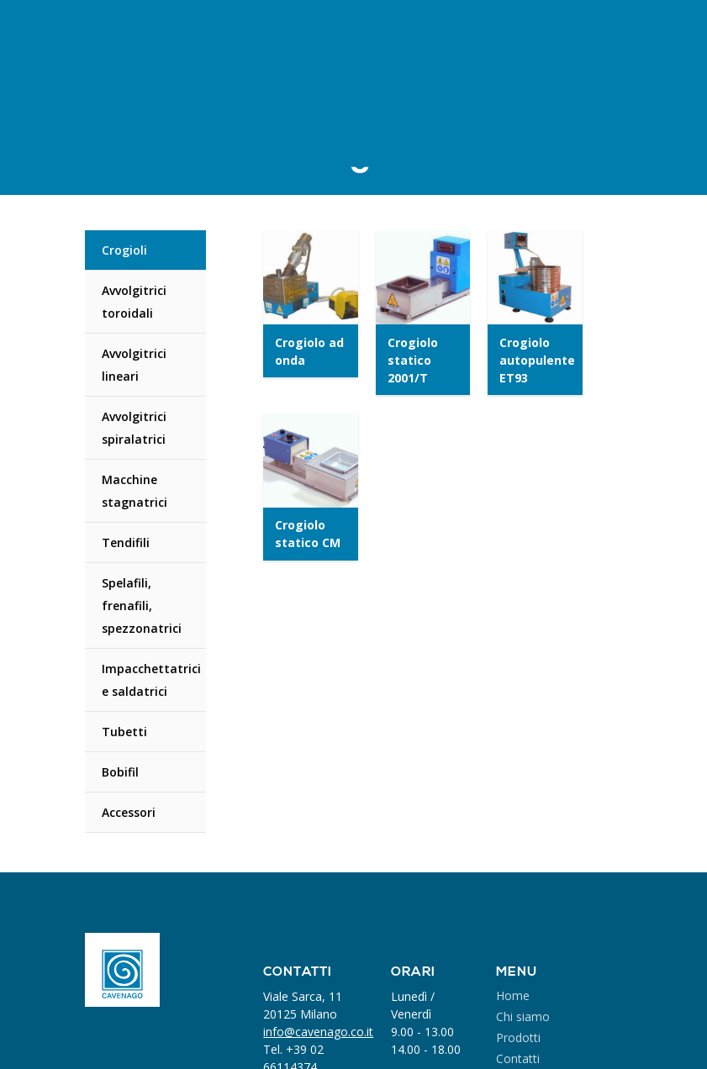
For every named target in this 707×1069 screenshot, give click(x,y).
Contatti (518, 1058)
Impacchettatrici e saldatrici (151, 680)
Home (513, 995)
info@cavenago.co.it (318, 1032)
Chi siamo (523, 1016)
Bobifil (120, 772)
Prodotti (518, 1037)
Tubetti (124, 732)
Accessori (129, 812)
